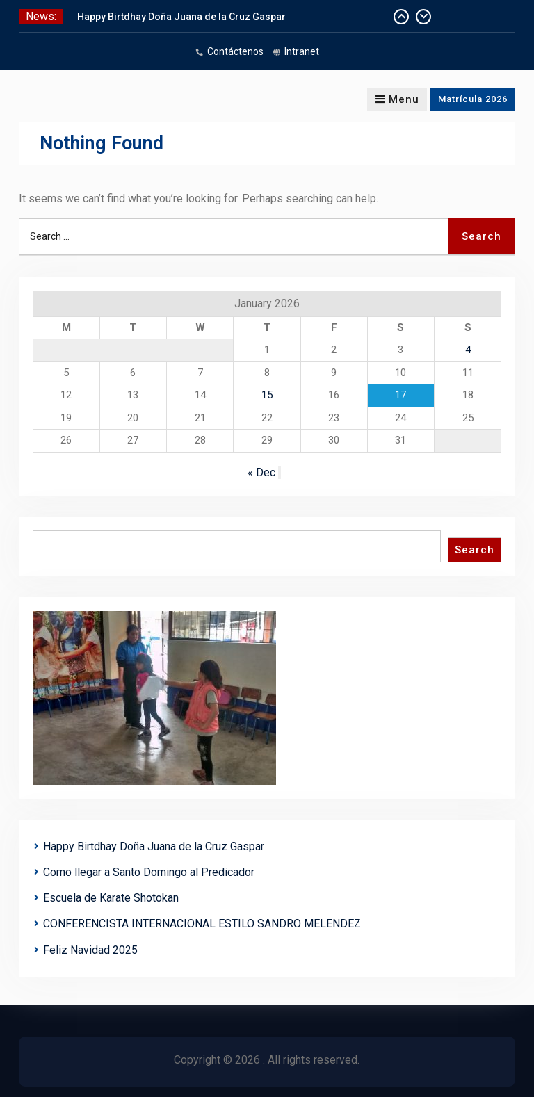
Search (474, 550)
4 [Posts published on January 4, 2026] (468, 349)
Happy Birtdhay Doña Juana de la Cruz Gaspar (181, 16)
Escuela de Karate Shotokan (111, 897)
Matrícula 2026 (473, 99)
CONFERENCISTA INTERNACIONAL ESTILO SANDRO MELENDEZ (202, 923)
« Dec (261, 472)
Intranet (301, 51)
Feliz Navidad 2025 (90, 950)
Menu (397, 99)
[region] (154, 698)
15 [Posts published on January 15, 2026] (267, 395)
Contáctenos (235, 51)
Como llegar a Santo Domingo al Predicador (148, 872)
